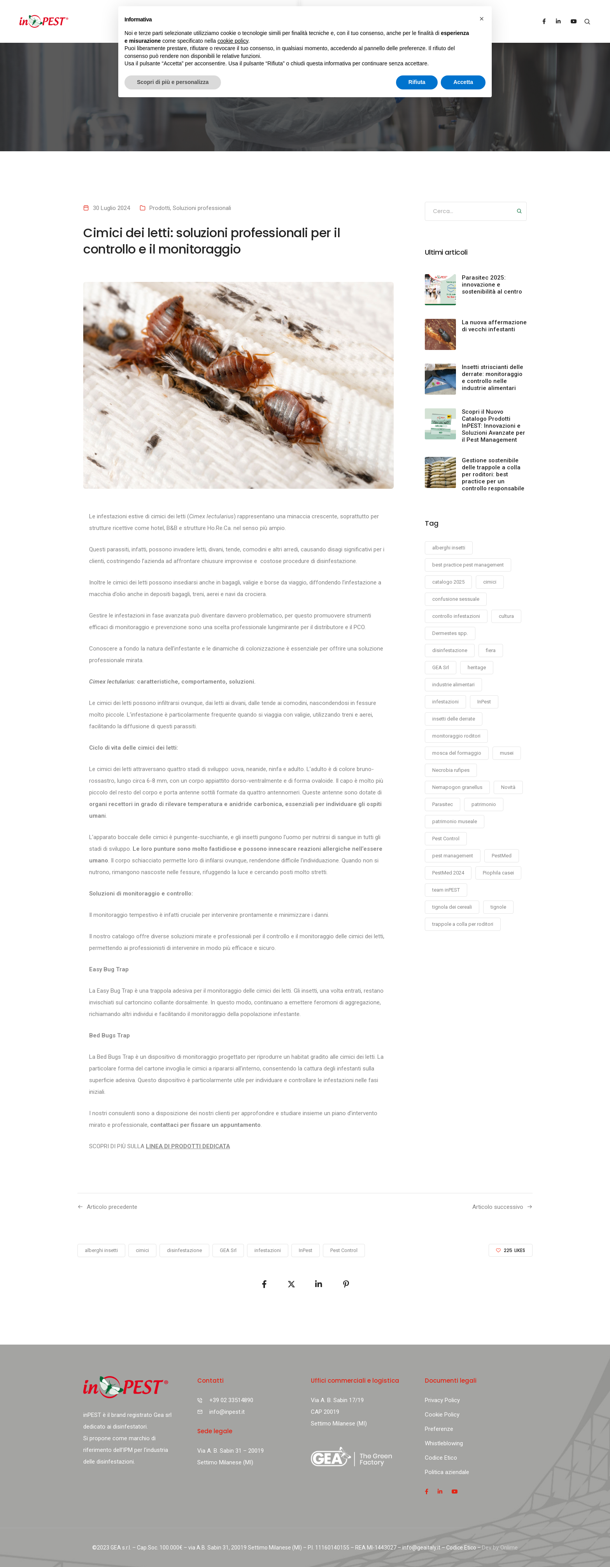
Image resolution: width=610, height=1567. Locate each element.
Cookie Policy (442, 1414)
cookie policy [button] (232, 41)
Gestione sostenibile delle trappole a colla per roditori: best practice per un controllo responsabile (493, 474)
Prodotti (159, 208)
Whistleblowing (444, 1443)
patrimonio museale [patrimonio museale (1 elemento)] (454, 821)
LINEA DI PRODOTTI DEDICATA (188, 1146)
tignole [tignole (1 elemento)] (498, 907)
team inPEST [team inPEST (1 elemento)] (446, 890)
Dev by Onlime (500, 1547)
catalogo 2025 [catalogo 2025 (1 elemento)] (448, 582)
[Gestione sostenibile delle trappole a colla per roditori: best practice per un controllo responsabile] (440, 472)
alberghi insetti (101, 1250)
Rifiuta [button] (417, 82)
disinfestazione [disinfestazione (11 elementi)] (449, 650)
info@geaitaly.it (421, 1547)
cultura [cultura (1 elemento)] (506, 616)
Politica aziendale (447, 1472)
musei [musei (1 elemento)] (507, 753)
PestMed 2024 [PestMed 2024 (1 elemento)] (448, 873)
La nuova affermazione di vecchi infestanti (494, 326)
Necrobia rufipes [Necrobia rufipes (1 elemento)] (451, 770)
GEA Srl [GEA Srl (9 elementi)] (440, 667)
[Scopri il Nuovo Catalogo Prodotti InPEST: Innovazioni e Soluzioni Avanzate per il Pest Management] (440, 423)
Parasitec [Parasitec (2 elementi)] (442, 804)
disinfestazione (184, 1250)
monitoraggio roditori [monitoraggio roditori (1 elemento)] (456, 736)
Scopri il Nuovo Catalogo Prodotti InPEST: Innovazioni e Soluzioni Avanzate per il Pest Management (493, 425)
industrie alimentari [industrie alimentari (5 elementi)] (453, 684)
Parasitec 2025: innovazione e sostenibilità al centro (492, 284)
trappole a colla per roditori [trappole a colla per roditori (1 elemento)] (462, 924)
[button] (481, 18)
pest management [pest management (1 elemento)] (452, 856)
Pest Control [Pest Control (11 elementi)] (445, 838)
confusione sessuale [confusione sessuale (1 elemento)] (455, 599)
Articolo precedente (112, 1206)
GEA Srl (228, 1250)
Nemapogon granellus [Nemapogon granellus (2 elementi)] (457, 787)
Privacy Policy (442, 1400)
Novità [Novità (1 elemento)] (508, 787)
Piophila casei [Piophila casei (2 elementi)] (498, 873)
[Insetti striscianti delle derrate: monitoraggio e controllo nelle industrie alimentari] (440, 379)
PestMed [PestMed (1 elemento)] (502, 856)
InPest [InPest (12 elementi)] (484, 702)
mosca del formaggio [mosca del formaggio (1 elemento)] (456, 753)
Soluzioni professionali (202, 208)
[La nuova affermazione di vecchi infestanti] (440, 334)
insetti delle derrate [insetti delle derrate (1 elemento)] (453, 719)
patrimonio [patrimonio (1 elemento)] (484, 804)
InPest (305, 1250)
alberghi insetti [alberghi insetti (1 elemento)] (448, 548)
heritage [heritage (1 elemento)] (477, 667)
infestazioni (267, 1250)
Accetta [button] (463, 82)
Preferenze (439, 1428)
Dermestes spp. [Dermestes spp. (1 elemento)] (450, 633)
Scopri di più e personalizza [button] (173, 82)
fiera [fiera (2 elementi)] (491, 650)
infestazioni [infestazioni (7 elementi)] (445, 702)
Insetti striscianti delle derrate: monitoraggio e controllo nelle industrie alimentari (492, 378)
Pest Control (344, 1250)
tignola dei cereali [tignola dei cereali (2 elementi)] (452, 907)
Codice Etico (441, 1457)
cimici (142, 1250)
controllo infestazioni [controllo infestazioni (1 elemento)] (456, 616)
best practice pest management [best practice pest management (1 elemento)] (468, 565)
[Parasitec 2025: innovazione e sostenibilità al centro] (440, 289)
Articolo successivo (497, 1206)
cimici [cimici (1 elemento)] (489, 582)
